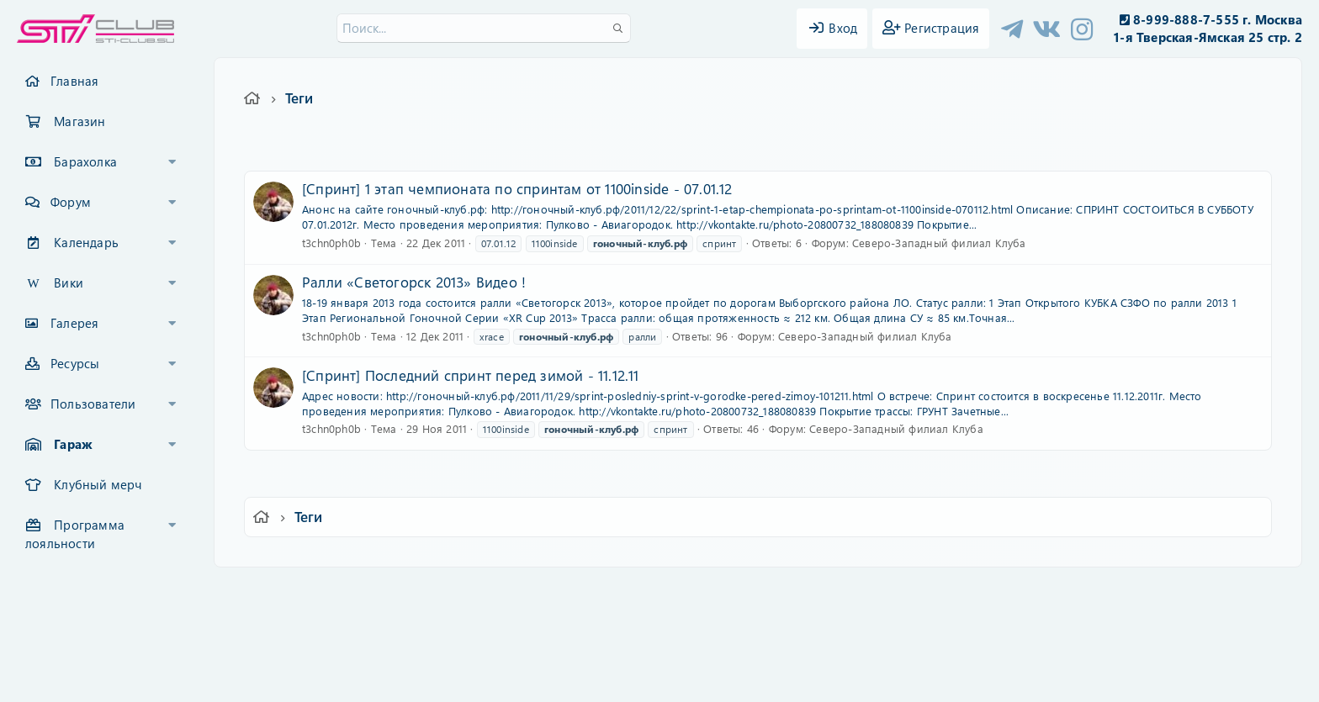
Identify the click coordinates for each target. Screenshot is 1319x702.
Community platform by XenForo (659, 614)
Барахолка (85, 161)
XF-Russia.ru (76, 626)
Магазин (79, 121)
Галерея (74, 322)
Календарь (86, 242)
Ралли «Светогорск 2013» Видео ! (414, 281)
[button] (172, 162)
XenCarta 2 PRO (593, 640)
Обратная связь (511, 591)
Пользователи (92, 403)
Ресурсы (74, 363)
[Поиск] (483, 28)
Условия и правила (620, 591)
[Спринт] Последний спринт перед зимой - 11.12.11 (470, 375)
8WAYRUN (736, 640)
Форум (70, 201)
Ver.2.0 (334, 591)
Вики (68, 282)
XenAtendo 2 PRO (594, 653)
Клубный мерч (97, 484)
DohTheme (703, 679)
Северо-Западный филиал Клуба (939, 242)
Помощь (900, 591)
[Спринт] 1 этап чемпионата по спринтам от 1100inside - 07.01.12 (517, 188)
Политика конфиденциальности (774, 591)
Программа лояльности (74, 534)
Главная (74, 80)
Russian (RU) (413, 591)
